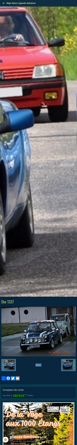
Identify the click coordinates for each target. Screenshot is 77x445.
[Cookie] (5, 440)
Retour (38, 365)
